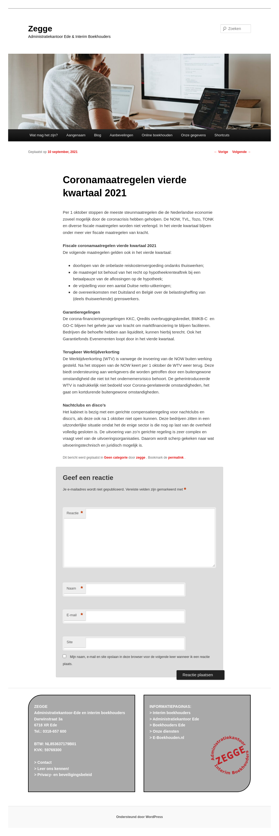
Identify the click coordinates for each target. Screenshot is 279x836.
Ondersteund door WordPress (139, 817)
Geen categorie (116, 457)
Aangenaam (76, 135)
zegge (141, 457)
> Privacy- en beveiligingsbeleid (63, 774)
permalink (176, 457)
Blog (97, 135)
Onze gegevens (193, 135)
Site (69, 642)
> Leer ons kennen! (51, 768)
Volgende (241, 152)
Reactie (74, 513)
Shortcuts (221, 135)
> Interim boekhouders (170, 713)
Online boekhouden (157, 135)
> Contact (42, 762)
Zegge (40, 28)
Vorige (221, 152)
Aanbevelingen (121, 135)
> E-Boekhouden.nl (167, 737)
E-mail (74, 615)
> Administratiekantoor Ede (174, 719)
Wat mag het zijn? (43, 135)
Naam (74, 589)
